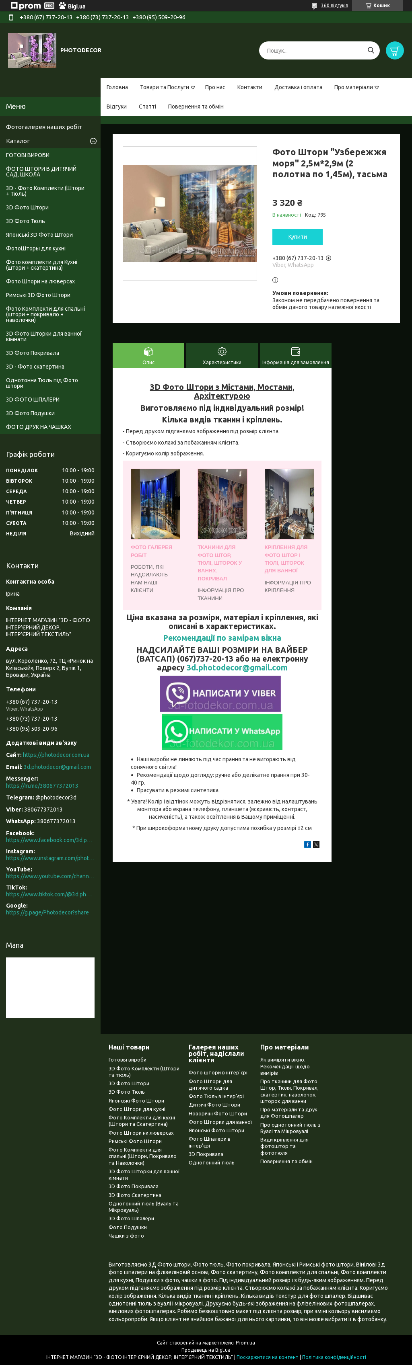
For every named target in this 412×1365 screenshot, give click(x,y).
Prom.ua (245, 1342)
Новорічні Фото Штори (218, 1113)
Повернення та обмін (196, 106)
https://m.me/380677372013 (42, 786)
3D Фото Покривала (32, 353)
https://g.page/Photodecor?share (47, 912)
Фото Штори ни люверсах (141, 1132)
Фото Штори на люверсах (40, 281)
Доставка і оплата (298, 87)
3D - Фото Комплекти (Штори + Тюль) (45, 191)
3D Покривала (206, 1154)
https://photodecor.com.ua (56, 755)
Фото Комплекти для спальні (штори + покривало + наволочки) (45, 314)
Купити (297, 237)
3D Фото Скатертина (135, 1195)
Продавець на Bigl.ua (206, 1350)
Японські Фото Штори (136, 1100)
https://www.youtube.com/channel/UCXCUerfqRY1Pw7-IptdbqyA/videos (50, 876)
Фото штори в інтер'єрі (218, 1072)
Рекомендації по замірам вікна (222, 637)
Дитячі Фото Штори (214, 1104)
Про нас (215, 87)
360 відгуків (334, 5)
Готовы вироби (127, 1059)
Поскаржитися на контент (268, 1357)
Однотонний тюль (212, 1162)
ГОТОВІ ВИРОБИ (27, 155)
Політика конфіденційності (334, 1357)
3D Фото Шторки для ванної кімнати (44, 336)
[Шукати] (371, 50)
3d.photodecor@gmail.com (237, 667)
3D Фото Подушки (30, 413)
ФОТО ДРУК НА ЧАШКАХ (38, 427)
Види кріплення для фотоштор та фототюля (284, 1146)
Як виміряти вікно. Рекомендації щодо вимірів (285, 1066)
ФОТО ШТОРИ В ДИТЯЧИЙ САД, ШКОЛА (41, 172)
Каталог (18, 140)
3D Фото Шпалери (131, 1218)
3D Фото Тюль (25, 221)
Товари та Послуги (164, 87)
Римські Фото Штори (135, 1141)
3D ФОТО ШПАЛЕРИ (33, 399)
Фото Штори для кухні (137, 1109)
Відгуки (117, 106)
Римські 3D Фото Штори (38, 295)
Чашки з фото (126, 1235)
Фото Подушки (128, 1227)
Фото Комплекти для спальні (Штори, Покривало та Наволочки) (143, 1156)
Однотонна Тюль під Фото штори (42, 383)
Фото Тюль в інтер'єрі (216, 1096)
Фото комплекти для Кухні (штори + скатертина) (41, 265)
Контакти (249, 87)
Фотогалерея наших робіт (44, 126)
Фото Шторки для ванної (220, 1122)
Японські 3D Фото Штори (39, 235)
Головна (117, 87)
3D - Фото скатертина (35, 366)
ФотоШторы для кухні (36, 248)
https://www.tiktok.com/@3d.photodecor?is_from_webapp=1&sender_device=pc (50, 894)
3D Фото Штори (27, 207)
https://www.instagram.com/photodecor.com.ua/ (50, 858)
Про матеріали (353, 87)
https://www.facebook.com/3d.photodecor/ (50, 840)
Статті (147, 106)
